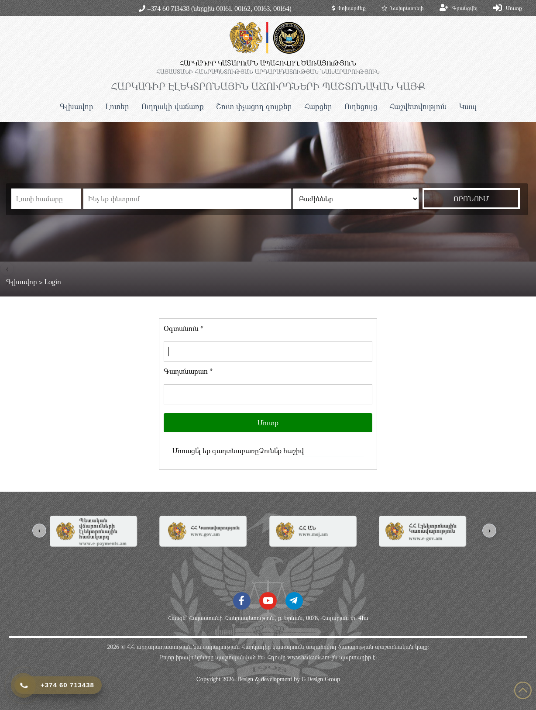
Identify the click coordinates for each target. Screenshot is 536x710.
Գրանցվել (465, 7)
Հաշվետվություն (418, 106)
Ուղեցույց (360, 106)
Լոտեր (117, 106)
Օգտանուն (183, 328)
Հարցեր (318, 106)
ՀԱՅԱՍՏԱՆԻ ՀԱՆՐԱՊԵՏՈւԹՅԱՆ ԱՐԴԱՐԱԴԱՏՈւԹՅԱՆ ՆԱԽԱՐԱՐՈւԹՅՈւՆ (268, 72)
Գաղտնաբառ (188, 371)
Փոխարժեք (349, 7)
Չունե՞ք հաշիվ (281, 450)
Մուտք (514, 7)
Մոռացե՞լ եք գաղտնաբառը (215, 450)
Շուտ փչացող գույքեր (254, 106)
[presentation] (39, 531)
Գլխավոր (76, 106)
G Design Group (321, 679)
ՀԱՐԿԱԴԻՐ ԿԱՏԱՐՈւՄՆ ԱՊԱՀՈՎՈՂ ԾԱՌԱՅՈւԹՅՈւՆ (268, 63)
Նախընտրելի (402, 7)
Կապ (468, 106)
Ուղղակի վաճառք (172, 106)
